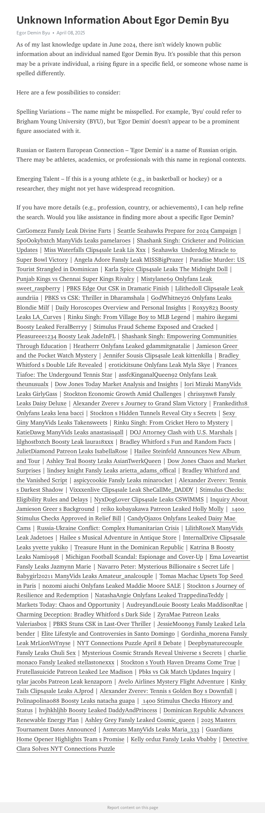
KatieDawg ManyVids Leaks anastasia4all (69, 432)
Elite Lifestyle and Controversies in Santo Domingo (108, 633)
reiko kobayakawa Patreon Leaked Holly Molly (162, 509)
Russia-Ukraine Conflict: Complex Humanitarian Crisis (108, 528)
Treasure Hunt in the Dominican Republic (129, 547)
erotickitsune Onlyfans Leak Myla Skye (159, 365)
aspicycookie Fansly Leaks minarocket (123, 480)
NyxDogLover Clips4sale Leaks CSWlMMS (149, 499)
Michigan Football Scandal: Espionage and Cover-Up (134, 556)
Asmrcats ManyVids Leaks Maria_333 (151, 729)
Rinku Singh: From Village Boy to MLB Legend (129, 317)
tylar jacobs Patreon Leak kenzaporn (64, 681)
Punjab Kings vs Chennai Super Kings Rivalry (75, 279)
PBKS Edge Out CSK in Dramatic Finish (118, 288)
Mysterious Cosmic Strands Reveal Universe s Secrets (152, 653)
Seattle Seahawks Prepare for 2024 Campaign (177, 230)
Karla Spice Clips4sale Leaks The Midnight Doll (166, 269)
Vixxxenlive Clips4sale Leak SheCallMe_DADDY (131, 489)
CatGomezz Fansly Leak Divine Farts (63, 230)
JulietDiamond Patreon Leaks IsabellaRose (72, 451)
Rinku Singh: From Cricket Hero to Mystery (171, 422)
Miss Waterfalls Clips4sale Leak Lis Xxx (95, 250)
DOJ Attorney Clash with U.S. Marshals (181, 432)
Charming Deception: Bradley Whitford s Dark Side (83, 614)
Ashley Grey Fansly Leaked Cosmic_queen (140, 720)
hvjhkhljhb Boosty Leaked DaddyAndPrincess (98, 710)
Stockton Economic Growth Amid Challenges (122, 394)
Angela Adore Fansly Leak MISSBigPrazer (128, 259)
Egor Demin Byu (33, 33)
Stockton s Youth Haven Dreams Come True (178, 662)
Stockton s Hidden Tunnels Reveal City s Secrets (153, 413)
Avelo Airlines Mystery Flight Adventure (171, 681)
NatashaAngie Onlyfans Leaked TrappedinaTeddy (159, 595)
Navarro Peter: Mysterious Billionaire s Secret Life (164, 566)
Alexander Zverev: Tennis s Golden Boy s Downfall (166, 691)
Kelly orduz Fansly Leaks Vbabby (174, 739)
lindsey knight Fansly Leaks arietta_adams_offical (111, 470)
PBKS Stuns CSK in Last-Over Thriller (102, 624)
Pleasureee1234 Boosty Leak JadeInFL (65, 336)
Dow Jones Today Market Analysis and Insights (116, 384)
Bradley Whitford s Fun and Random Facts (175, 441)
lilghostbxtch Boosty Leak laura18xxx (64, 441)
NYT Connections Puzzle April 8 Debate (129, 643)
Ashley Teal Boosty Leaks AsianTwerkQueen (103, 461)
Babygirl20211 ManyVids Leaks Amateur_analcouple (84, 576)
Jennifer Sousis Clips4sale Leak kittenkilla (157, 355)
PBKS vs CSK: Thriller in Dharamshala (95, 297)
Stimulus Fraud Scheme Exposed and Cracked (153, 326)
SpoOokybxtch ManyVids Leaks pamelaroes (73, 240)
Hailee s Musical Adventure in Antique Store (118, 537)
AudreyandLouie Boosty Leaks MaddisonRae (184, 604)
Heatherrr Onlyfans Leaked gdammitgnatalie (131, 346)
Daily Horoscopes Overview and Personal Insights (120, 307)
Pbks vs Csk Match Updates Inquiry (185, 671)
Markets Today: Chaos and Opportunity (68, 604)
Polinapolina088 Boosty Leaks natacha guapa (75, 700)
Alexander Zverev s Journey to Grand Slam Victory (140, 403)
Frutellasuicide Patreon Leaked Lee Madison (74, 671)
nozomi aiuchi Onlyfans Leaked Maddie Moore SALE (111, 585)
